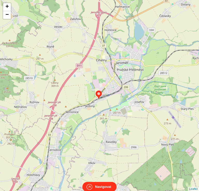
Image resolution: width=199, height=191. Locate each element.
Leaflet (193, 184)
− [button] (7, 15)
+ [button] (7, 7)
